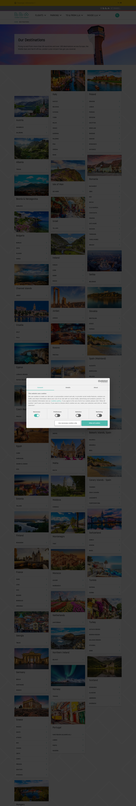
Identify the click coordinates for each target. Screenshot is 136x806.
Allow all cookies (94, 423)
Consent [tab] (40, 387)
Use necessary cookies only (67, 423)
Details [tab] (68, 387)
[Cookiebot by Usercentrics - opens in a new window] (99, 381)
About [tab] (96, 387)
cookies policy (56, 401)
